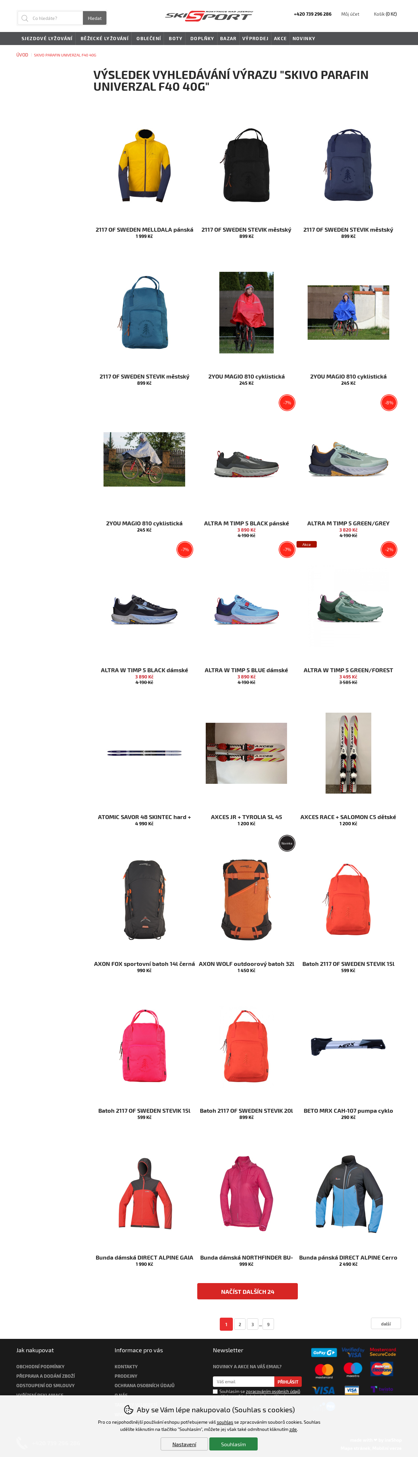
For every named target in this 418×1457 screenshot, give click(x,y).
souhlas (225, 1422)
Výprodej (255, 38)
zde (293, 1429)
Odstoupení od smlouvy (45, 1385)
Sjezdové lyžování (46, 39)
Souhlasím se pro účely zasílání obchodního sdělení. (256, 1393)
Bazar (228, 38)
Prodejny (126, 1376)
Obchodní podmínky (40, 1366)
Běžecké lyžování (103, 39)
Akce (280, 38)
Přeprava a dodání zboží (45, 1376)
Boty (175, 39)
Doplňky (201, 39)
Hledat (95, 18)
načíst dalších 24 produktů (247, 1293)
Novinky (304, 38)
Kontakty (126, 1366)
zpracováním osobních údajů (273, 1391)
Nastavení (184, 1444)
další (386, 1323)
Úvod (22, 54)
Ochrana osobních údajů (145, 1385)
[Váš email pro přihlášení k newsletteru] (244, 1381)
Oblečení (147, 39)
